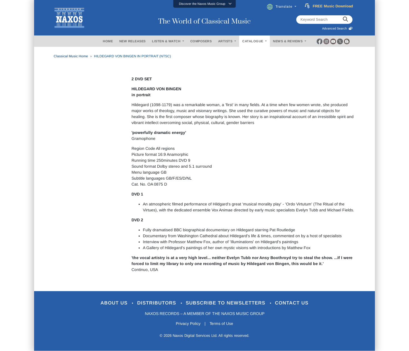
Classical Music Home (71, 56)
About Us (114, 303)
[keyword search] (345, 19)
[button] (204, 4)
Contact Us (292, 303)
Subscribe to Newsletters (226, 303)
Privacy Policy (188, 323)
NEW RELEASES (132, 41)
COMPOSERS (201, 41)
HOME (108, 41)
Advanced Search (337, 28)
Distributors (157, 303)
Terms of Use (221, 323)
